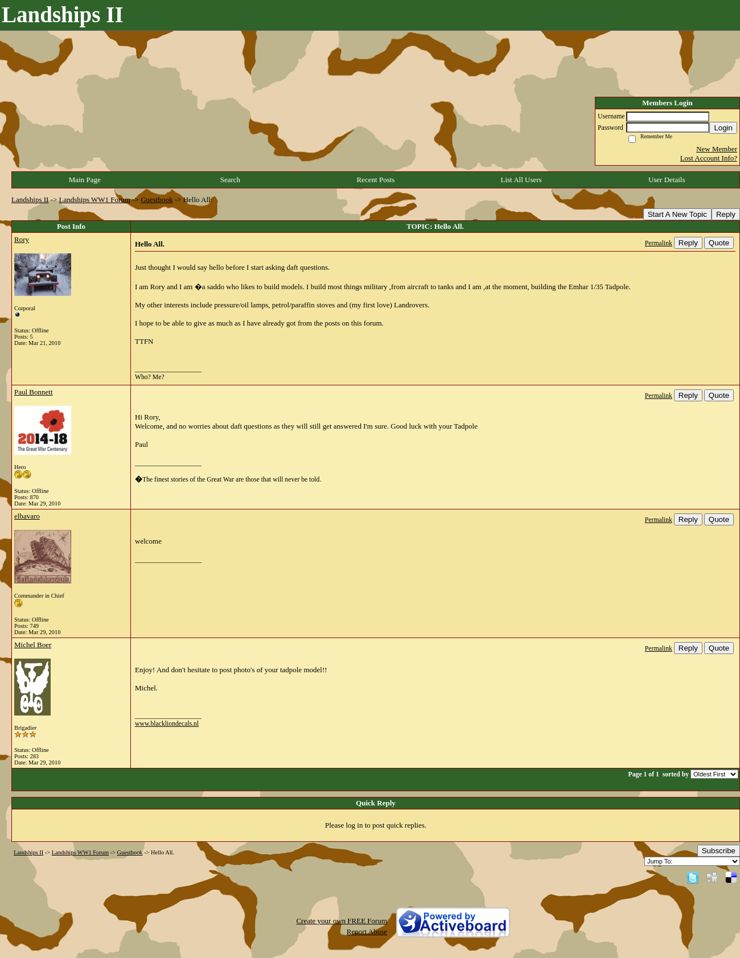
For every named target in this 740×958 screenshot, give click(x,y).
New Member (716, 149)
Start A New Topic (677, 214)
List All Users (520, 179)
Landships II (29, 199)
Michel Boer (32, 644)
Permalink (658, 243)
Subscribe (718, 850)
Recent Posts (376, 179)
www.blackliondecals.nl (167, 723)
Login (723, 128)
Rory (21, 239)
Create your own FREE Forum (341, 920)
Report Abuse (367, 931)
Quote (719, 243)
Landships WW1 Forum (94, 199)
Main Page (85, 179)
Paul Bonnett (33, 392)
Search (230, 179)
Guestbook (156, 199)
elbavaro (27, 516)
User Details (666, 179)
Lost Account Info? (708, 158)
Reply (725, 214)
